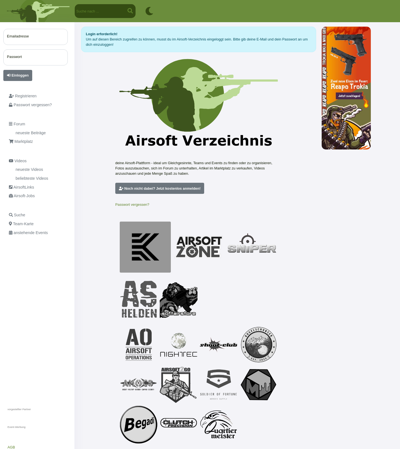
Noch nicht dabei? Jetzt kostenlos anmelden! (160, 188)
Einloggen (18, 75)
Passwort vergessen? (132, 204)
